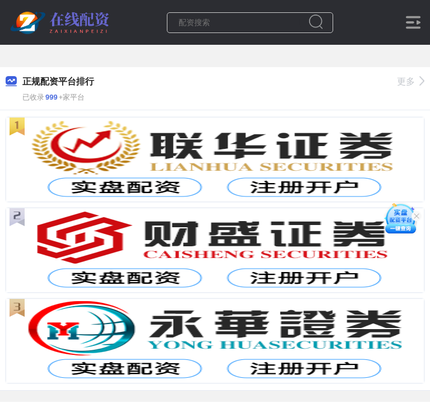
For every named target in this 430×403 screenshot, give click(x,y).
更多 (410, 81)
